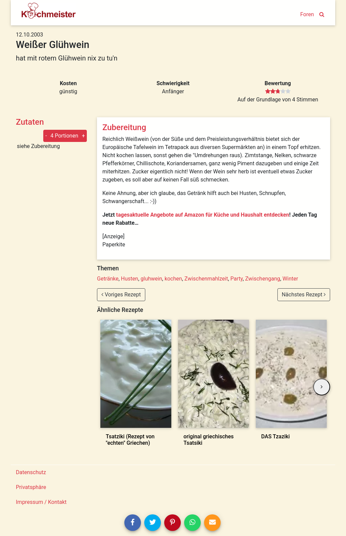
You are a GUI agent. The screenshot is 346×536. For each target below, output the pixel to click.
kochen (173, 278)
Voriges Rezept (121, 294)
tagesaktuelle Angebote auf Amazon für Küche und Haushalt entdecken (202, 215)
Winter (290, 278)
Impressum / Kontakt (41, 502)
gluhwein (151, 278)
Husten (129, 278)
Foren (307, 14)
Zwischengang (262, 278)
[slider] (278, 92)
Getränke (108, 278)
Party (236, 278)
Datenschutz (31, 472)
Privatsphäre (31, 487)
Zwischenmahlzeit (206, 278)
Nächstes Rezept (304, 294)
